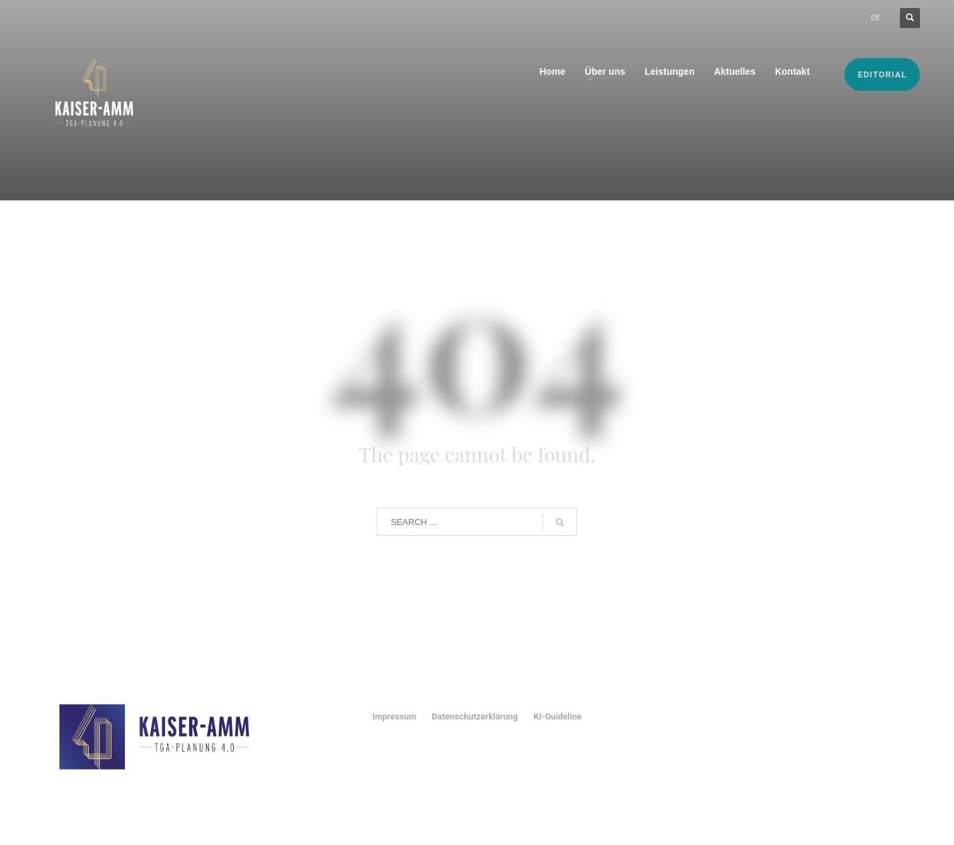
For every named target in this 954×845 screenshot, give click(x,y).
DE (875, 17)
